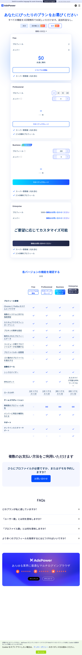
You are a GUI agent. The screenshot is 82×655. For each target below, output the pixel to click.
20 (58, 93)
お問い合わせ (41, 478)
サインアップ (34, 579)
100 (67, 93)
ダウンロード (48, 579)
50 (63, 93)
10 (54, 93)
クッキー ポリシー (41, 647)
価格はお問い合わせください (41, 243)
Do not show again (64, 1)
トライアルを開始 (41, 70)
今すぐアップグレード (41, 124)
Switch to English (49, 1)
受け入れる (41, 652)
